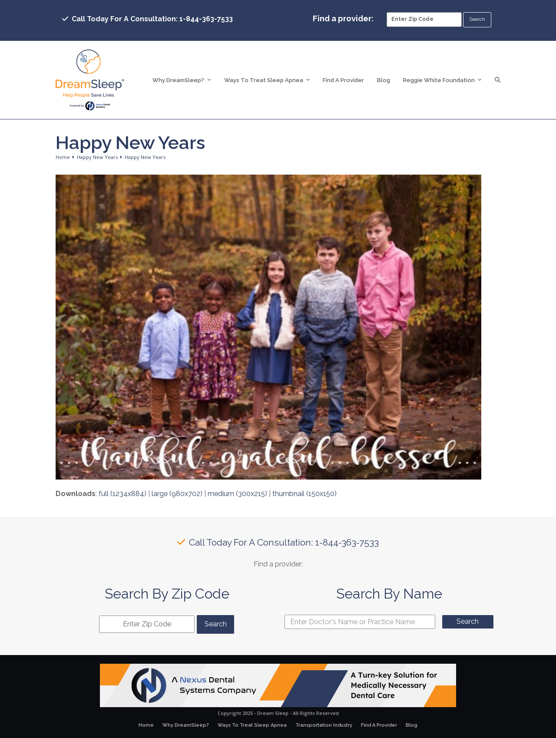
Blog (411, 725)
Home (146, 725)
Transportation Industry (323, 725)
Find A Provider (379, 725)
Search (468, 621)
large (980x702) (177, 494)
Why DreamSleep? (185, 725)
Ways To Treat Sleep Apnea (252, 725)
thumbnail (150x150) (304, 494)
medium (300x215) (237, 494)
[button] (497, 80)
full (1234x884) (122, 494)
